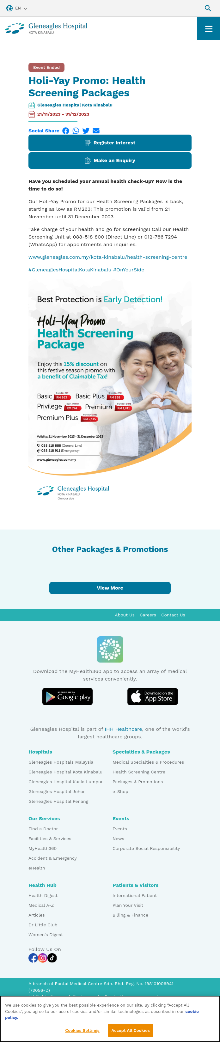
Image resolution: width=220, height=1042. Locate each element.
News (118, 838)
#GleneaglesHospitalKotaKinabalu (69, 270)
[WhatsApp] (76, 131)
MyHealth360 (42, 848)
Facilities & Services (49, 838)
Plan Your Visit (128, 905)
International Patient (135, 895)
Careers (148, 614)
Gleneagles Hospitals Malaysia (60, 762)
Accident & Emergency (52, 858)
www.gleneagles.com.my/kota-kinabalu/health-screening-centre (107, 257)
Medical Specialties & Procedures (148, 762)
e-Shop (120, 791)
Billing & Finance (130, 915)
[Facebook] (66, 131)
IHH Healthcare (123, 729)
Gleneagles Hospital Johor (56, 791)
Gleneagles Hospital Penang (58, 801)
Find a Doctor (43, 828)
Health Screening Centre (139, 771)
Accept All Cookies (131, 1033)
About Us (125, 614)
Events (120, 828)
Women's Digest (45, 934)
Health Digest (43, 895)
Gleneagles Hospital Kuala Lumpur (65, 781)
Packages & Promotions (138, 781)
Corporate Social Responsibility (146, 848)
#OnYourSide (128, 270)
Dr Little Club (43, 924)
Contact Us (173, 614)
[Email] (96, 131)
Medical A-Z (41, 905)
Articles (36, 915)
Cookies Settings (82, 1033)
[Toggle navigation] (208, 28)
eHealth (36, 867)
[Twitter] (86, 131)
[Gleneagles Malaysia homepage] (46, 28)
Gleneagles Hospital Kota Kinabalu (75, 104)
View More (110, 588)
